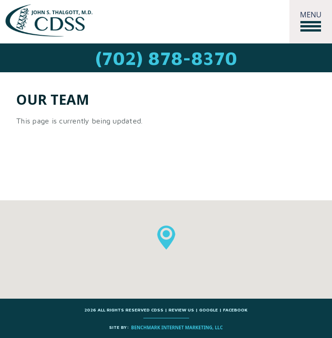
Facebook (235, 309)
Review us (181, 309)
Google (209, 309)
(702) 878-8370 (166, 58)
